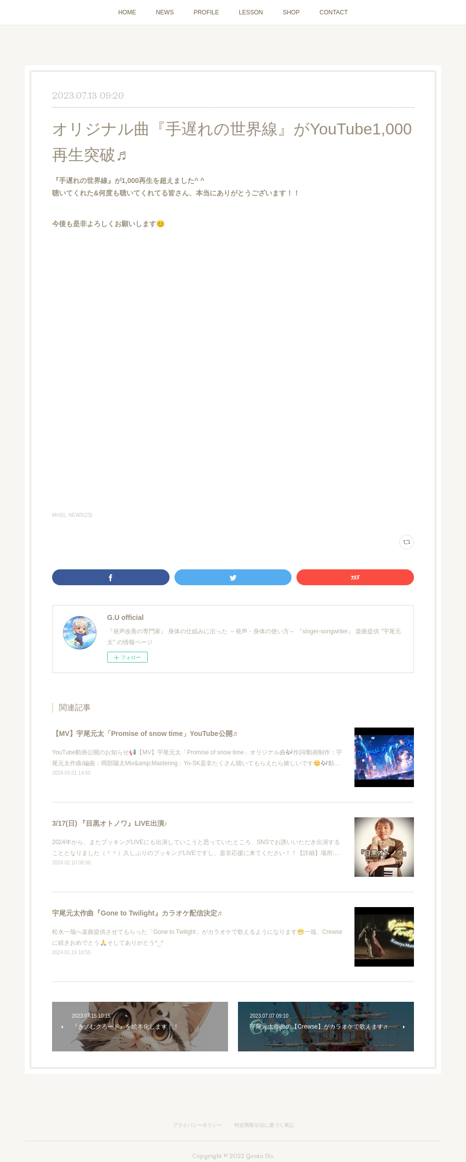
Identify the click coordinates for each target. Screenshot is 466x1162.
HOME (127, 12)
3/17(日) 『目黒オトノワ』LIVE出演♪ (110, 823)
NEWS (165, 12)
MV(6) (58, 515)
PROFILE (206, 12)
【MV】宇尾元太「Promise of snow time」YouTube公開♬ (144, 733)
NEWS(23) (80, 515)
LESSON (251, 12)
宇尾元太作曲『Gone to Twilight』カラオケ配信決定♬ (137, 913)
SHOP (291, 12)
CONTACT (333, 12)
